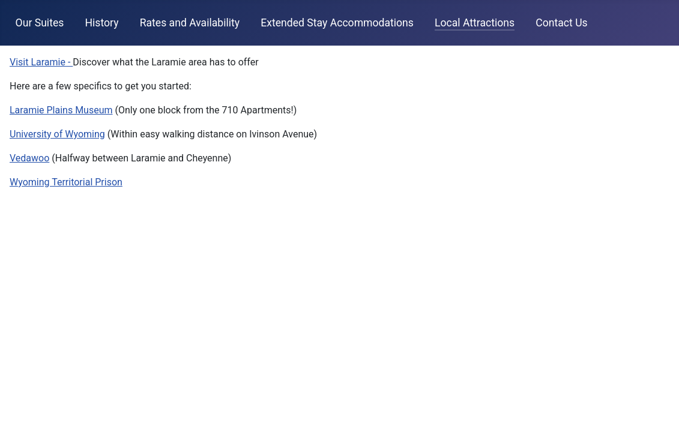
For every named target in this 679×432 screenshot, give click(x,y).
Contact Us (561, 23)
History (102, 23)
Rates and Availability (190, 23)
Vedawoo (29, 158)
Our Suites (40, 23)
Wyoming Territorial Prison (66, 182)
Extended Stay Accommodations (337, 23)
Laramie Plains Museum (61, 110)
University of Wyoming (57, 134)
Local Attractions (475, 23)
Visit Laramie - (41, 62)
